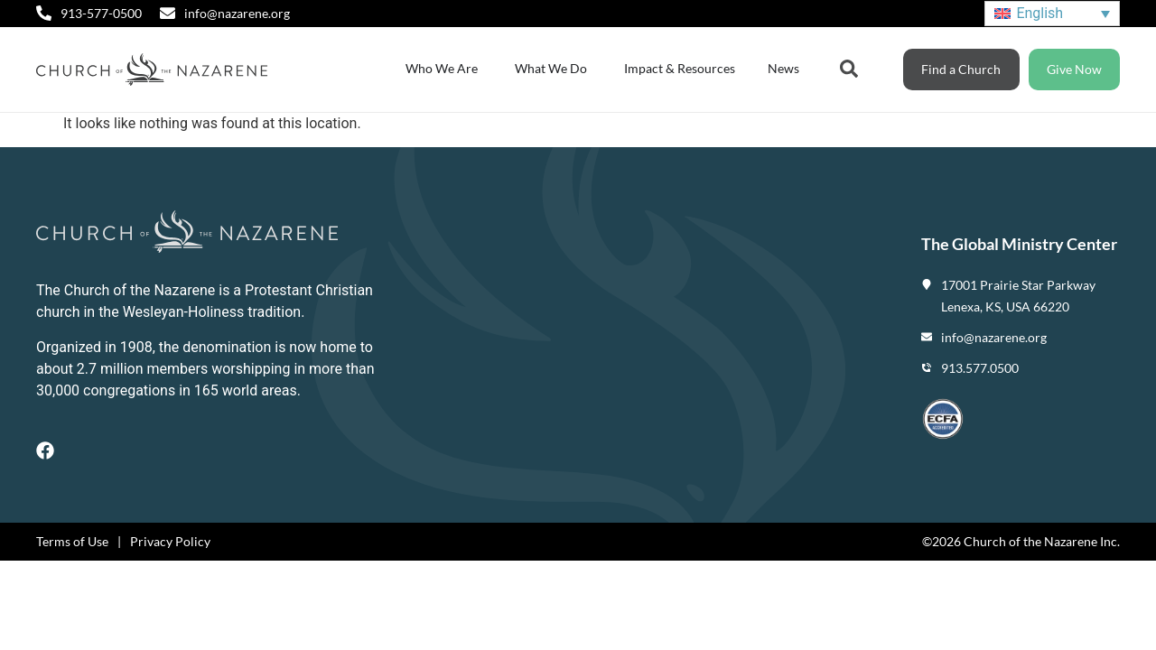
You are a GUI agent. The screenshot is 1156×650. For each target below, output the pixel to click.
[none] (1052, 14)
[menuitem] (1052, 14)
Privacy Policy (170, 541)
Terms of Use (72, 541)
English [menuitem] (1039, 13)
